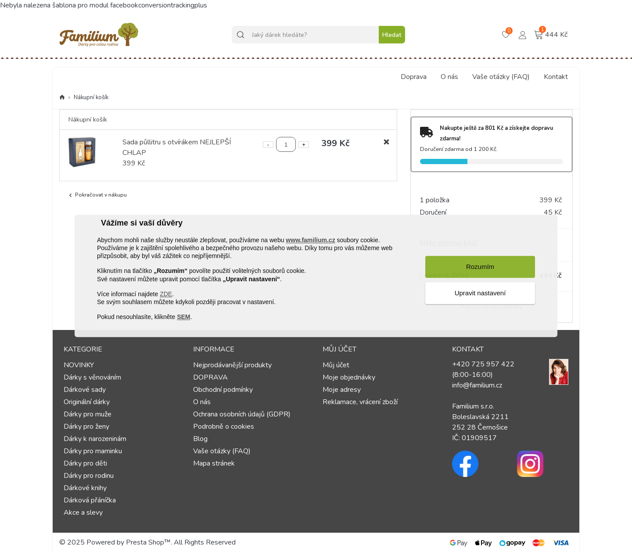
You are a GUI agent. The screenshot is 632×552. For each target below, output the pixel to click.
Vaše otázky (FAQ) (501, 77)
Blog (200, 439)
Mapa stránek (214, 463)
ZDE (166, 294)
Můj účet (336, 365)
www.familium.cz (310, 240)
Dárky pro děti (85, 463)
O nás (449, 77)
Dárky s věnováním (92, 377)
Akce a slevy (83, 512)
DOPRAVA (210, 377)
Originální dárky (87, 402)
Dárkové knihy (85, 488)
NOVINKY (79, 365)
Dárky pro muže (87, 414)
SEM (183, 316)
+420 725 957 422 (483, 364)
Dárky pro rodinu (89, 475)
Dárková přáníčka (90, 500)
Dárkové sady (85, 389)
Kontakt (556, 77)
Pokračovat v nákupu (97, 195)
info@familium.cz (477, 385)
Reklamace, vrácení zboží (360, 402)
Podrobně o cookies (223, 426)
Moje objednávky (349, 377)
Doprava (414, 77)
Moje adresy (342, 389)
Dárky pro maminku (93, 451)
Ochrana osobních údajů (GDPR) (242, 414)
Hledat (391, 35)
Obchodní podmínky (223, 389)
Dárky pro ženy (86, 426)
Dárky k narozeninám (95, 439)
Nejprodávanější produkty (232, 365)
